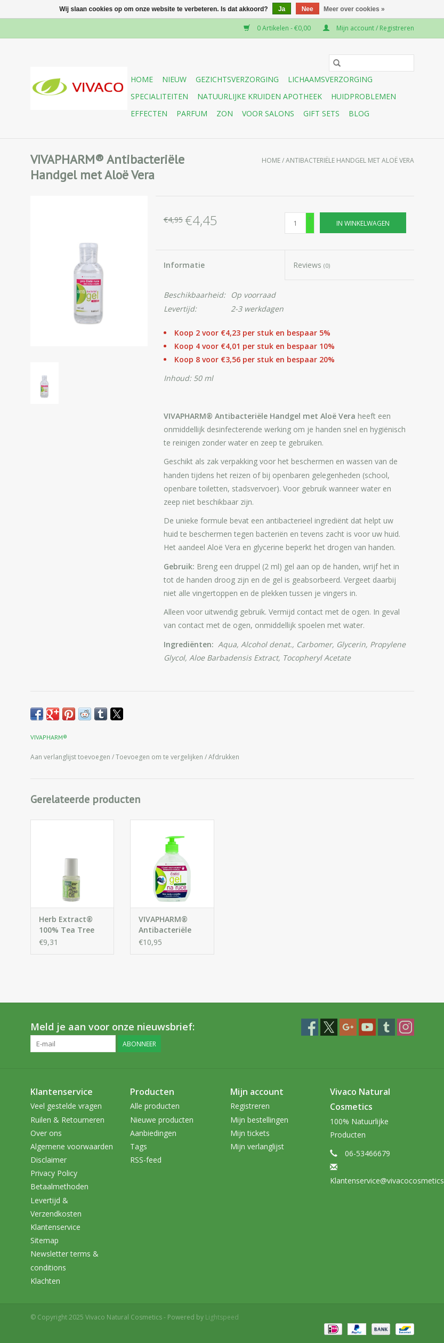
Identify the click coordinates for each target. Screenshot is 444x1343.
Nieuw (174, 79)
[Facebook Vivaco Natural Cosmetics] (309, 1027)
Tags (138, 1146)
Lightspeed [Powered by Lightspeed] (222, 1317)
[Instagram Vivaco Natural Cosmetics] (405, 1027)
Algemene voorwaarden (71, 1146)
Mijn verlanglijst (257, 1146)
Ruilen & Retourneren (67, 1120)
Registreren (250, 1106)
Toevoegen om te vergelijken (160, 756)
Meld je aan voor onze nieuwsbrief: (112, 1026)
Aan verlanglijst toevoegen (71, 756)
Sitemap (44, 1240)
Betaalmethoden (59, 1186)
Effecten (149, 113)
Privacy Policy (53, 1173)
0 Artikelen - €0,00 (278, 28)
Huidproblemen (363, 96)
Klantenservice (55, 1227)
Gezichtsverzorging (237, 79)
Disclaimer (48, 1160)
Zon (224, 113)
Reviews (311, 265)
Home (142, 79)
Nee (307, 9)
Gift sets (321, 113)
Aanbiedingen (153, 1133)
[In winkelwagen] (363, 222)
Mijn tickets (250, 1133)
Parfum (191, 113)
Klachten (45, 1281)
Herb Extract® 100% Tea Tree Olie (66, 924)
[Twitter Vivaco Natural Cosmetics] (328, 1027)
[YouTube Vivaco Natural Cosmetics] (367, 1027)
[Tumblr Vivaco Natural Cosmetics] (386, 1027)
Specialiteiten (159, 96)
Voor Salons (268, 113)
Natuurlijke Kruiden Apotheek (259, 96)
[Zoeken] (371, 62)
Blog (359, 113)
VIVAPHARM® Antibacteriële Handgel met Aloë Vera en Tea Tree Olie (172, 924)
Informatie (184, 265)
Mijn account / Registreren (368, 28)
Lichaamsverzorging (330, 79)
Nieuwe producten (161, 1120)
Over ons (46, 1133)
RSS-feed (146, 1160)
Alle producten (155, 1106)
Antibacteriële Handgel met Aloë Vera (350, 160)
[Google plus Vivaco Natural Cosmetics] (348, 1027)
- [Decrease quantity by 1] (310, 227)
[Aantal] (295, 223)
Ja (281, 9)
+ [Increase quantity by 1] (310, 217)
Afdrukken (223, 756)
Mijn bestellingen (259, 1120)
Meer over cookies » (354, 9)
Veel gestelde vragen (66, 1106)
